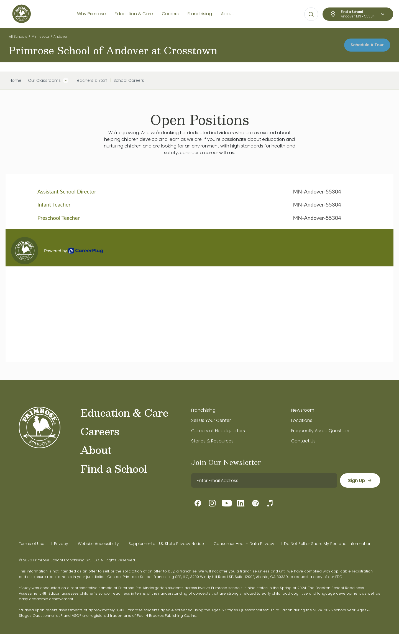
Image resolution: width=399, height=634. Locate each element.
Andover (60, 38)
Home (15, 80)
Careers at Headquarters (218, 430)
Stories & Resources (212, 441)
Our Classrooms (44, 80)
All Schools (18, 38)
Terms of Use (31, 543)
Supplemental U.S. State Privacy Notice (166, 543)
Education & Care (124, 412)
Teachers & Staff (91, 80)
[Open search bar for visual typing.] (311, 14)
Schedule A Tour (363, 50)
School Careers (129, 80)
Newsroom (302, 410)
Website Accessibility (98, 543)
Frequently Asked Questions (321, 430)
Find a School (113, 468)
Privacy (61, 543)
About (95, 449)
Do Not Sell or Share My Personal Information (328, 543)
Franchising (203, 410)
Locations (301, 420)
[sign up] (359, 480)
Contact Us (303, 441)
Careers (99, 431)
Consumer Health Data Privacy (244, 543)
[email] (264, 480)
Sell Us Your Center (211, 420)
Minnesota (40, 38)
